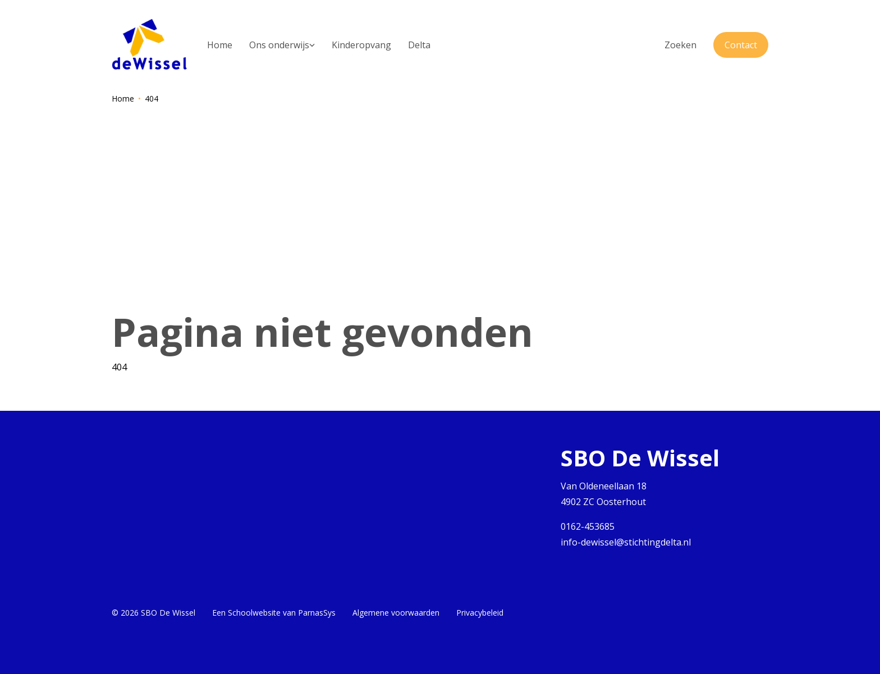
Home (123, 98)
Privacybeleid (479, 612)
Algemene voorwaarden (395, 612)
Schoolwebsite (254, 612)
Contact (741, 45)
